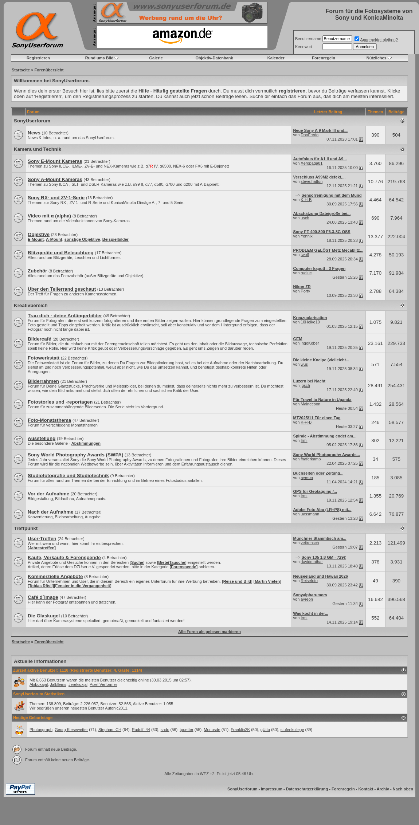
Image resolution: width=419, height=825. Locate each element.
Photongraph (41, 729)
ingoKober (310, 343)
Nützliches (377, 58)
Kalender (276, 58)
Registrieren (38, 58)
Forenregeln (323, 58)
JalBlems (58, 684)
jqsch (305, 385)
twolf (305, 254)
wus (304, 364)
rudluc (306, 273)
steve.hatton (311, 181)
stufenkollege (292, 729)
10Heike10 (310, 322)
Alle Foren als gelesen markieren (209, 631)
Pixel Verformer (103, 684)
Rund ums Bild (99, 58)
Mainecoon (310, 404)
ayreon (307, 477)
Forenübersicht (48, 70)
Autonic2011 (116, 708)
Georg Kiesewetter (71, 729)
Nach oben (403, 789)
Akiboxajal (39, 684)
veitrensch (310, 543)
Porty (305, 291)
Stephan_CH (109, 729)
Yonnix (307, 236)
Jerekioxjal (77, 684)
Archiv (383, 789)
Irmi (304, 440)
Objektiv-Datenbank (214, 58)
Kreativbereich (31, 305)
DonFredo (309, 135)
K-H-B (306, 199)
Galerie (156, 58)
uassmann (310, 514)
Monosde (212, 729)
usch (305, 218)
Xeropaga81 (311, 163)
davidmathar (312, 561)
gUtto (265, 729)
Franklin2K (240, 729)
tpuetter (186, 729)
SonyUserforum (32, 120)
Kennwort (303, 46)
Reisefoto (309, 580)
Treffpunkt (26, 528)
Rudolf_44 (141, 729)
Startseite (21, 70)
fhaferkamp (311, 459)
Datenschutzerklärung (307, 789)
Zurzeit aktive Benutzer (35, 670)
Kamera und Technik (37, 149)
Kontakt (365, 789)
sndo (165, 729)
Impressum (271, 789)
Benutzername (308, 38)
